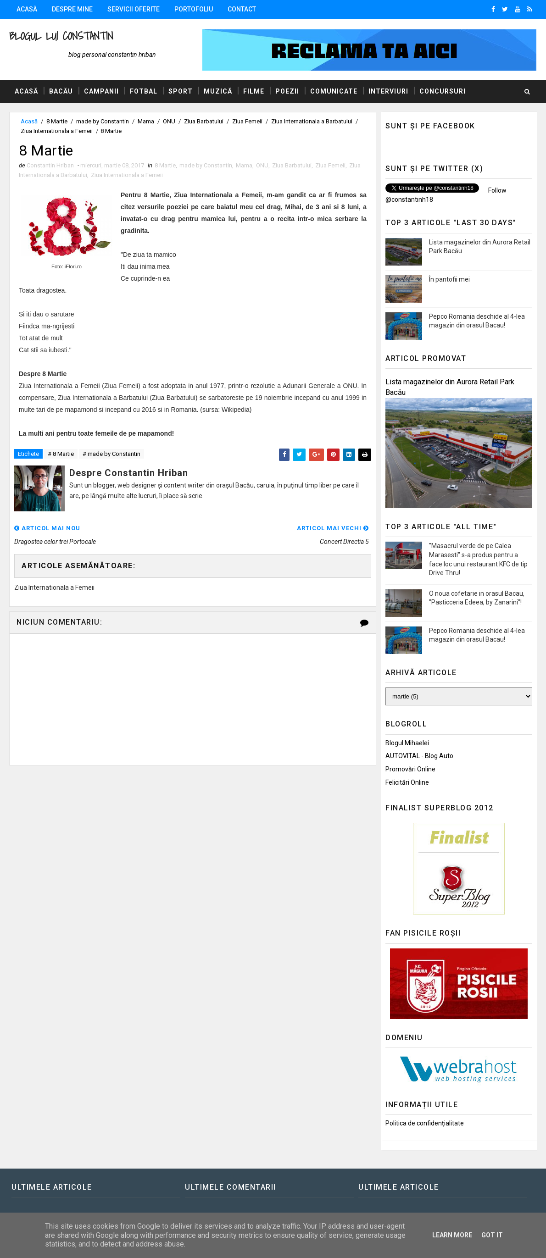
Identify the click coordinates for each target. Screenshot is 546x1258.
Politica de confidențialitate (424, 1123)
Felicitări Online (407, 782)
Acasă (27, 9)
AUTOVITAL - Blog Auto (419, 755)
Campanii (101, 91)
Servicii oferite (133, 9)
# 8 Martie (61, 453)
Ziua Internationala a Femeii (57, 130)
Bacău (61, 91)
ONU (169, 121)
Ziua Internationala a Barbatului (311, 121)
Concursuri (442, 91)
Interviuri (388, 91)
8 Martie (56, 121)
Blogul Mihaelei (407, 743)
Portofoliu (193, 9)
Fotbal (143, 91)
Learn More (452, 1235)
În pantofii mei (449, 279)
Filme (253, 91)
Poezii (287, 91)
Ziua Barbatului (203, 121)
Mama (146, 121)
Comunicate (333, 91)
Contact (242, 9)
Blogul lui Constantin (61, 36)
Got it (492, 1235)
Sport (180, 91)
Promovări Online (410, 769)
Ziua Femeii (247, 121)
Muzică (218, 91)
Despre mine (72, 9)
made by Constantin (102, 121)
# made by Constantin (111, 453)
